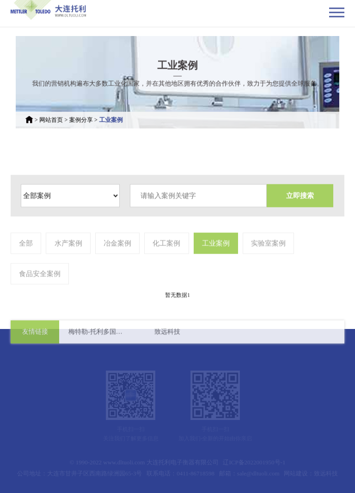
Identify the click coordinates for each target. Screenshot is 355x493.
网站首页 (63, 116)
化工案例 (166, 266)
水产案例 (68, 266)
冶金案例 (117, 266)
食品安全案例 (40, 297)
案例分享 (90, 116)
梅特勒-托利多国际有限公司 (98, 334)
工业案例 (117, 116)
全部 (26, 266)
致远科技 (167, 334)
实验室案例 (268, 266)
